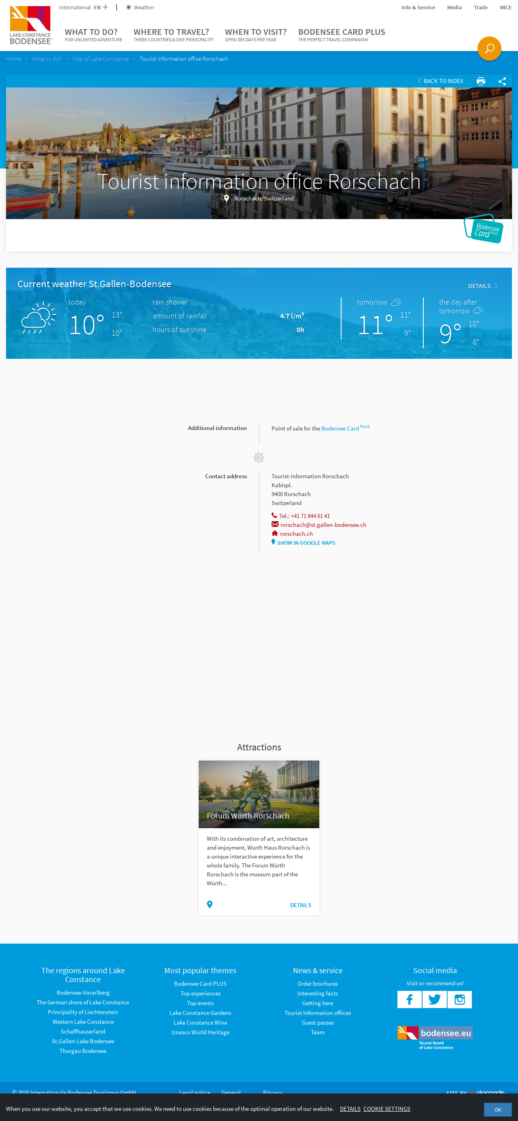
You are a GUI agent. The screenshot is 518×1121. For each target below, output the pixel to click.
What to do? (93, 35)
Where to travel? (174, 35)
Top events (200, 1003)
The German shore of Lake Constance (83, 1002)
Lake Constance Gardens (200, 1013)
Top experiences (200, 993)
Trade (481, 7)
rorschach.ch (292, 533)
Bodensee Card (345, 428)
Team (318, 1032)
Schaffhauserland (83, 1031)
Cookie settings (386, 1108)
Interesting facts (317, 993)
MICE (506, 7)
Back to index (440, 81)
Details (482, 285)
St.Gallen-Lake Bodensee (83, 1041)
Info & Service (418, 7)
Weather (140, 7)
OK (498, 1109)
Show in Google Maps (303, 542)
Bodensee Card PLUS (341, 35)
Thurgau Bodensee (82, 1051)
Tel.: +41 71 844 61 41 (301, 516)
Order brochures (317, 983)
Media (454, 7)
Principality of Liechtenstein (83, 1012)
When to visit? (256, 35)
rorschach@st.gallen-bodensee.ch (319, 525)
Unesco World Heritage (200, 1032)
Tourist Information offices (317, 1013)
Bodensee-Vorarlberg (83, 992)
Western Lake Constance (83, 1021)
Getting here (317, 1003)
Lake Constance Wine (200, 1022)
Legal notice (194, 1092)
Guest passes (318, 1022)
